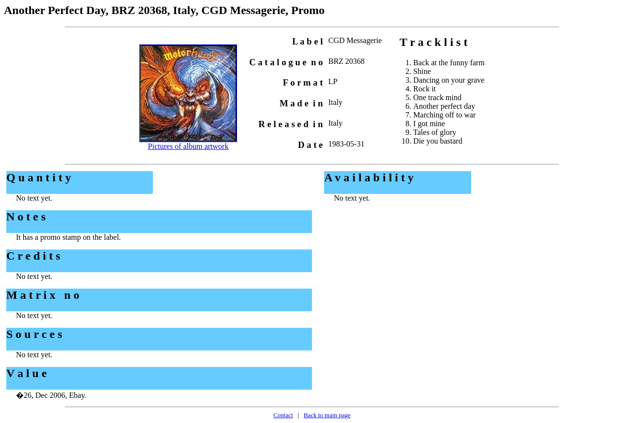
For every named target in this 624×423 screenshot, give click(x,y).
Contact (283, 415)
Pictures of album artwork (188, 146)
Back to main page (327, 415)
